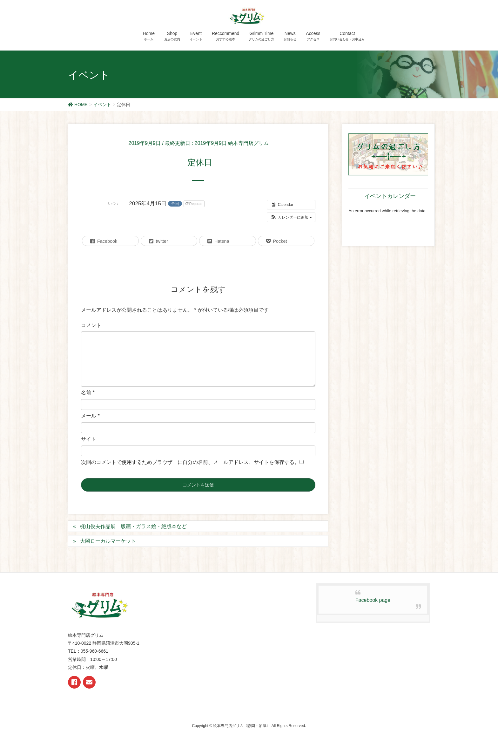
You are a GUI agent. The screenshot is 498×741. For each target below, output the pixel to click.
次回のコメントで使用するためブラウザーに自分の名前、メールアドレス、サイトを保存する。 (190, 462)
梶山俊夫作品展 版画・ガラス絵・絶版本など (133, 526)
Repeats (194, 204)
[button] (291, 217)
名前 (88, 392)
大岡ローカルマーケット (108, 541)
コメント (91, 325)
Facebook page (372, 600)
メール (90, 415)
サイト (88, 439)
